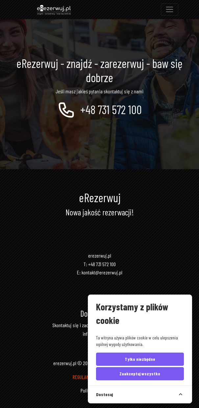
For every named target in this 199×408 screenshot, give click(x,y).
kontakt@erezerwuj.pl (102, 272)
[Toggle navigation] (169, 9)
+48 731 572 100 (99, 109)
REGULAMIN (82, 377)
